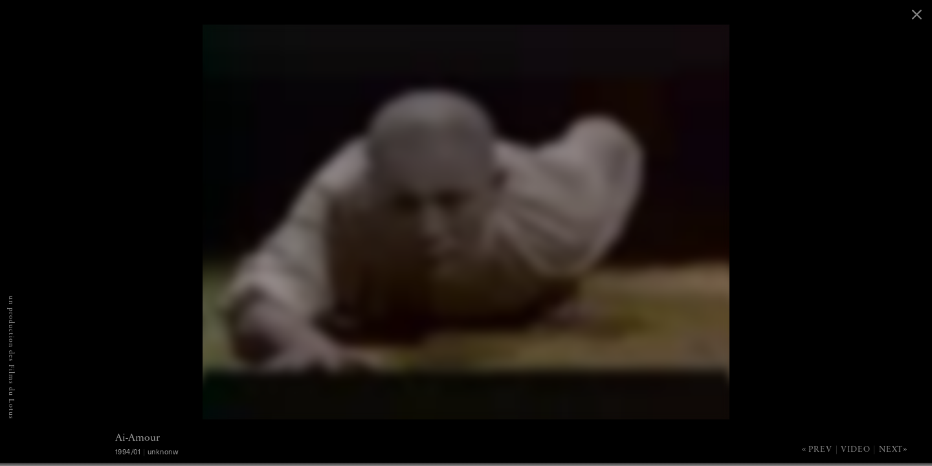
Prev (820, 449)
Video (855, 449)
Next (891, 449)
